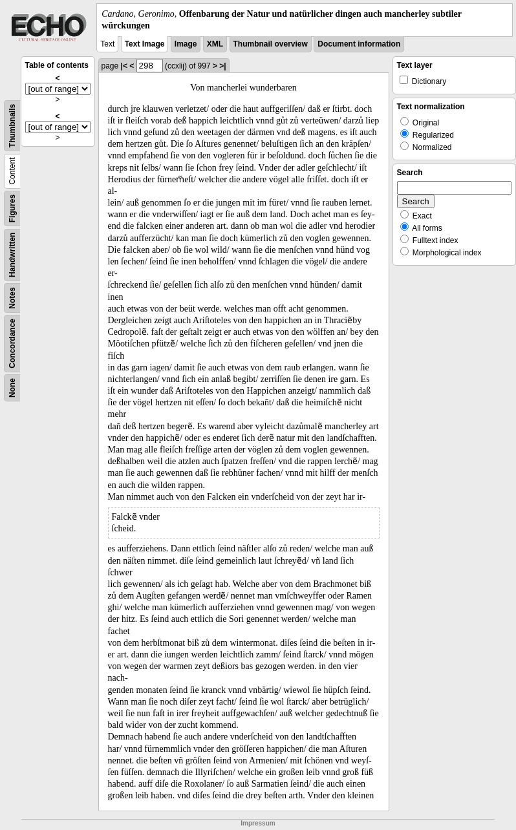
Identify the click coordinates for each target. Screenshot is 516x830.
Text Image (145, 43)
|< (124, 65)
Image (186, 43)
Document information (358, 43)
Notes (12, 298)
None (12, 388)
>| (222, 65)
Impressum (258, 823)
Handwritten (12, 255)
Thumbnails (12, 125)
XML (215, 43)
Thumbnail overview (270, 43)
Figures (12, 208)
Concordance (12, 343)
